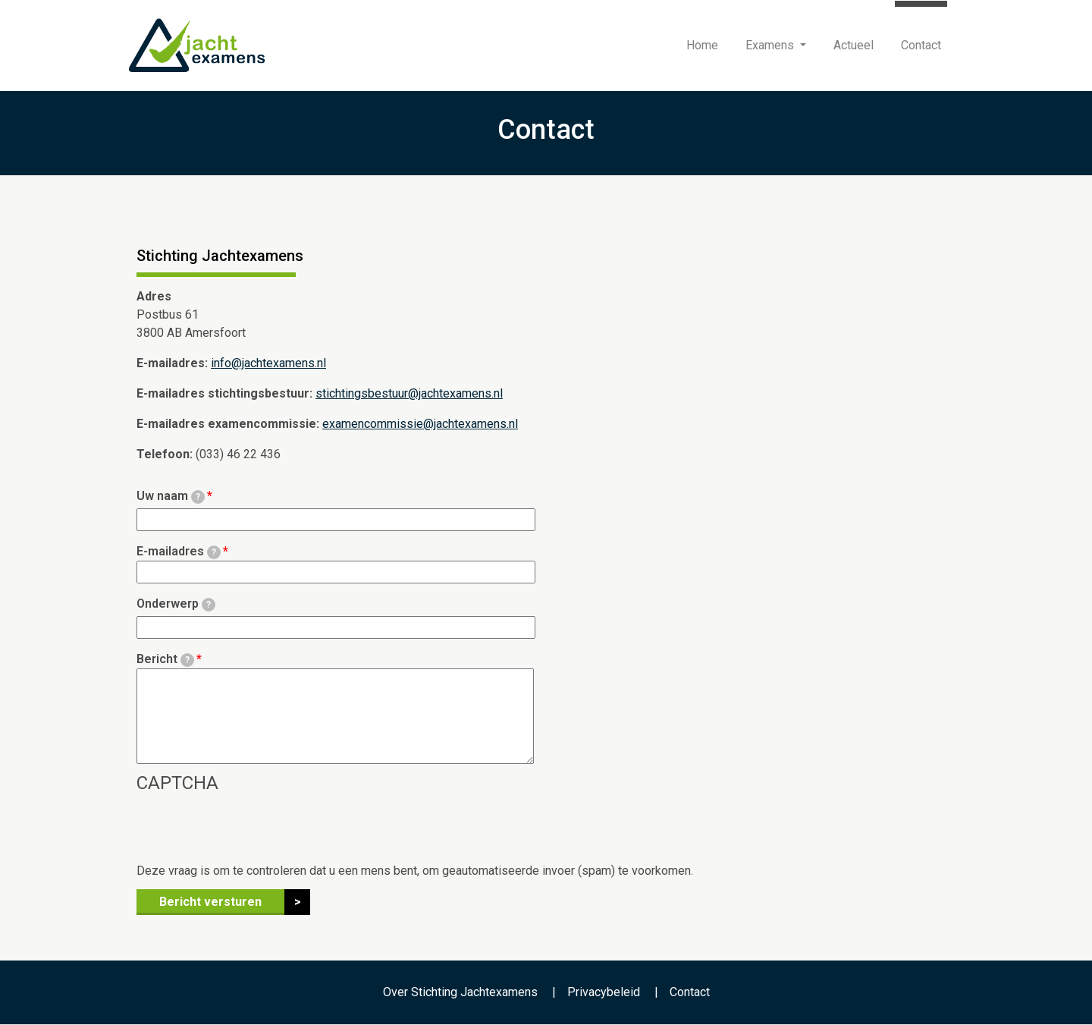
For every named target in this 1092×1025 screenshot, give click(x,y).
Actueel (853, 45)
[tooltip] (198, 497)
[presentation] (251, 832)
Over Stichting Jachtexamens (460, 992)
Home (702, 45)
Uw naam (170, 496)
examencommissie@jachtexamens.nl (420, 424)
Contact (921, 45)
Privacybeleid (603, 992)
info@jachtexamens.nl (268, 363)
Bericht (165, 659)
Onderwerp (175, 604)
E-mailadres (178, 551)
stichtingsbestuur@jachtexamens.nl (409, 393)
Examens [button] (771, 45)
